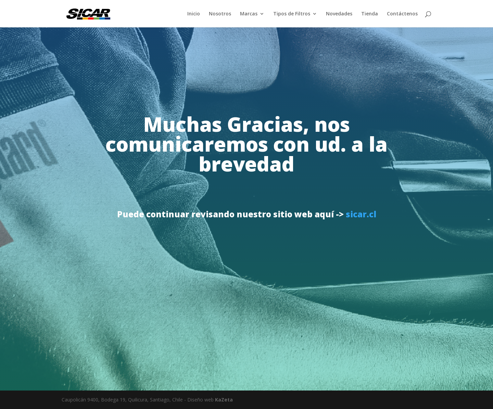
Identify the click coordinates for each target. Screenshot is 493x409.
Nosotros (220, 14)
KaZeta (224, 399)
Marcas (248, 14)
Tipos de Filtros (291, 14)
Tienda (369, 14)
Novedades (339, 14)
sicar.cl (361, 214)
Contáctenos (402, 14)
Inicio (193, 14)
